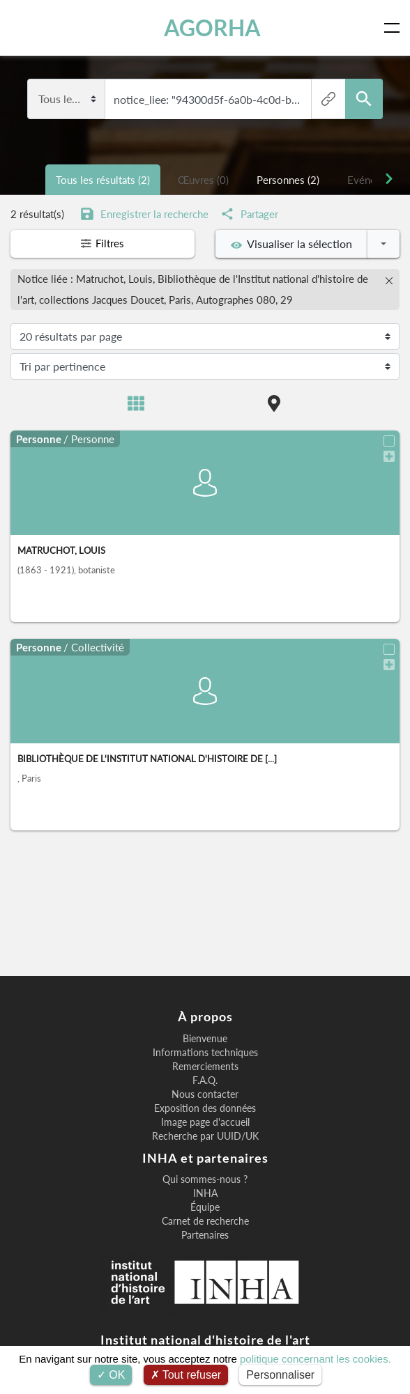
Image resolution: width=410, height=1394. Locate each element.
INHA (205, 1193)
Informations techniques (205, 1052)
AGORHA (212, 28)
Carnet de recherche (205, 1221)
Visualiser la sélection (291, 244)
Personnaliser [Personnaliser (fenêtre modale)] (280, 1375)
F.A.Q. (205, 1080)
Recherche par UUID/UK (205, 1136)
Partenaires (205, 1235)
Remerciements (205, 1066)
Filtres (102, 243)
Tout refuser (186, 1375)
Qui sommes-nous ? (205, 1179)
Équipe (205, 1207)
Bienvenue (205, 1038)
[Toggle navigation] (395, 28)
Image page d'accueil (205, 1122)
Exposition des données (205, 1108)
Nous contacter (205, 1094)
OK (111, 1375)
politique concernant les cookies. (315, 1359)
